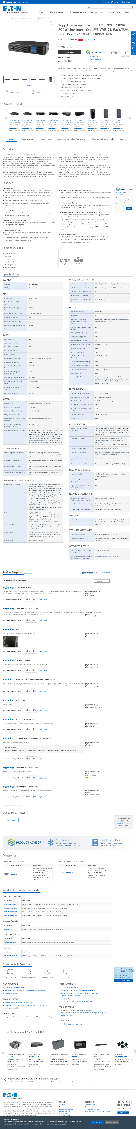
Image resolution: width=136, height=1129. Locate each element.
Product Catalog (13, 18)
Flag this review (43, 599)
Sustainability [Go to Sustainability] (63, 1113)
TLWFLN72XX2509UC (10, 908)
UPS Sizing (64, 998)
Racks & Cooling (97, 12)
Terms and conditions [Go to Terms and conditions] (92, 1109)
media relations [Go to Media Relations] (90, 1105)
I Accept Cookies (97, 1122)
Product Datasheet (11, 994)
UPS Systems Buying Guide (69, 987)
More (29, 86)
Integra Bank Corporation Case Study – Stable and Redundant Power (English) (29, 1017)
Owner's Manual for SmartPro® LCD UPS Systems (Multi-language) (26, 990)
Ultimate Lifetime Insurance (75, 97)
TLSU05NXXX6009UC (10, 956)
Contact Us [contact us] (123, 1112)
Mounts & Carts (114, 12)
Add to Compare (64, 57)
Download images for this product (71, 1024)
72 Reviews (97, 40)
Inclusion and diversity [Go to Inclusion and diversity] (66, 1109)
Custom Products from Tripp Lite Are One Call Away (77, 990)
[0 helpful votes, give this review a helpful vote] (28, 599)
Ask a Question (11, 820)
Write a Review (106, 572)
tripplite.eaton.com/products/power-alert (82, 222)
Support (128, 12)
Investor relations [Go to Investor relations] (64, 1111)
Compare (28, 896)
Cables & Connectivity (57, 12)
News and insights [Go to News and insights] (64, 1116)
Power (40, 12)
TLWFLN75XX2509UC (10, 916)
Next (82, 806)
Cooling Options (94, 56)
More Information (112, 1122)
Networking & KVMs (78, 12)
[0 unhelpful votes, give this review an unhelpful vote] (34, 599)
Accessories (46, 139)
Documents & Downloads (102, 139)
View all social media (124, 1108)
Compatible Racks (95, 59)
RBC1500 (31, 424)
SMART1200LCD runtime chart (14, 988)
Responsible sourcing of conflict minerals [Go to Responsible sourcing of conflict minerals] (98, 1111)
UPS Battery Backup (27, 18)
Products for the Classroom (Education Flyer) (19, 1003)
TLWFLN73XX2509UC (10, 912)
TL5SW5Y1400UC (9, 929)
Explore (129, 208)
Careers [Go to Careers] (61, 1107)
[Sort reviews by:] (102, 581)
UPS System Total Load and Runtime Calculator (76, 1001)
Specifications (28, 139)
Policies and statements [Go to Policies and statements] (92, 1107)
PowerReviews (28, 573)
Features (11, 139)
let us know (55, 1082)
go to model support (125, 980)
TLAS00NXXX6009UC (10, 942)
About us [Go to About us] (62, 1105)
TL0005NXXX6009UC (10, 904)
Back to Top (21, 805)
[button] (6, 118)
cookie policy (63, 1124)
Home (4, 18)
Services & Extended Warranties (71, 139)
